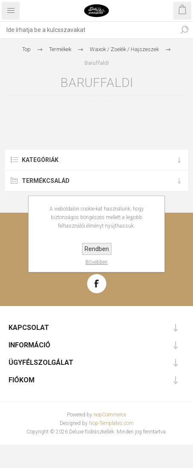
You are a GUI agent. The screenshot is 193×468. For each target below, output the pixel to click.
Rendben (97, 249)
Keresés (184, 29)
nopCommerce (110, 415)
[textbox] (88, 29)
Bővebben (96, 262)
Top (26, 49)
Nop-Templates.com (111, 423)
